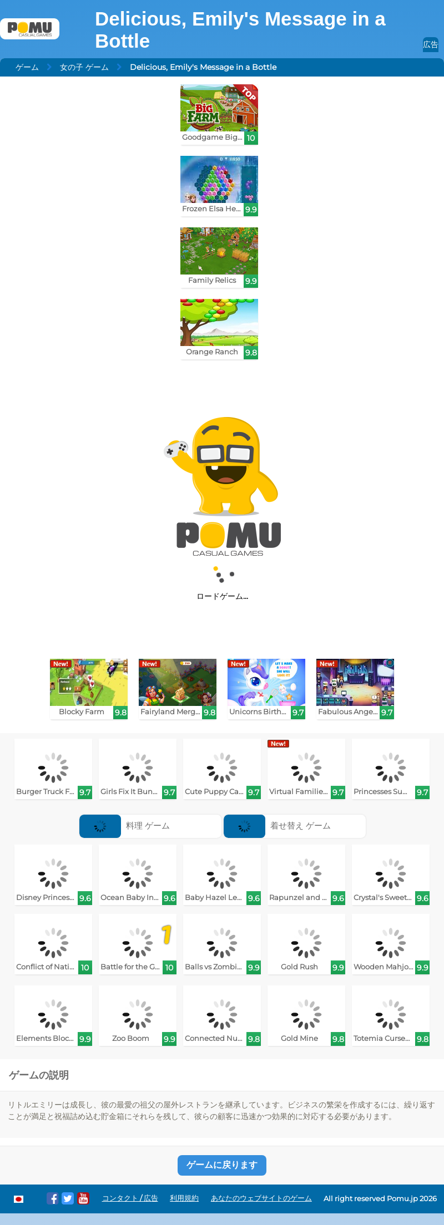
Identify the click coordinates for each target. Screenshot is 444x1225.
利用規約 (184, 1198)
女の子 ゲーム (84, 67)
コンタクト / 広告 (130, 1198)
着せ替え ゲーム (277, 825)
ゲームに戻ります (222, 1165)
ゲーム (27, 67)
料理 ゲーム (124, 825)
